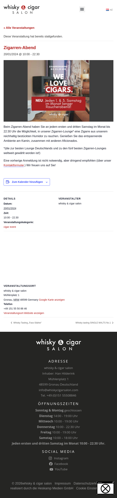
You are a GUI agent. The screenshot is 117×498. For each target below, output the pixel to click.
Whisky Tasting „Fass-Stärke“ (27, 323)
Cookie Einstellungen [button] (91, 488)
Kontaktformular (14, 165)
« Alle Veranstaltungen (19, 27)
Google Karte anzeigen (52, 299)
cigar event (10, 226)
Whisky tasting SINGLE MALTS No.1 (93, 323)
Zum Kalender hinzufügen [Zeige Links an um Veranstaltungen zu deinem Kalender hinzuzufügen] (27, 181)
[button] (82, 9)
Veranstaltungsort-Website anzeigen (24, 313)
